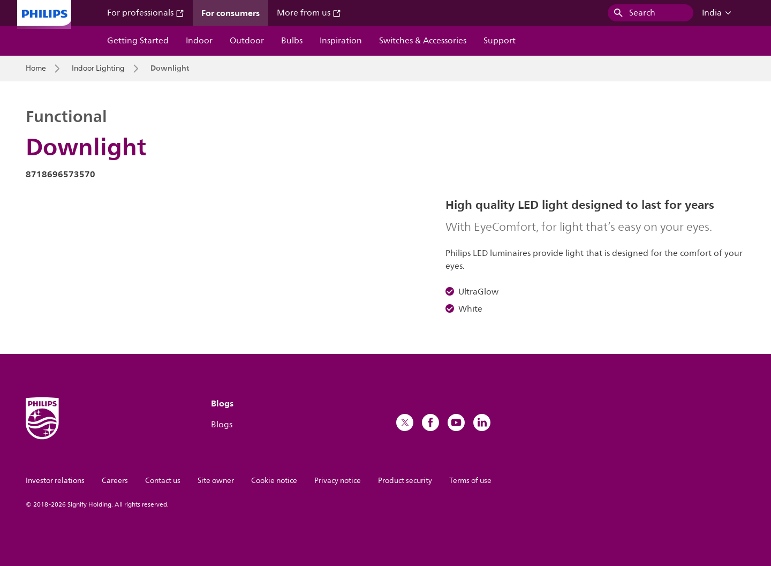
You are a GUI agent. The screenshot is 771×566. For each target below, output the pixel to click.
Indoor (199, 41)
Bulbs (292, 41)
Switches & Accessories (422, 41)
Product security (405, 480)
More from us (309, 12)
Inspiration (341, 41)
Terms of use (470, 480)
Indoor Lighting (98, 68)
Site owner (216, 480)
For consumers (230, 12)
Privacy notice (337, 480)
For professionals (145, 12)
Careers (115, 480)
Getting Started (138, 41)
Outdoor (247, 41)
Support (499, 41)
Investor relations (55, 480)
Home (36, 68)
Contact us (162, 480)
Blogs (221, 425)
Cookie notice (274, 480)
